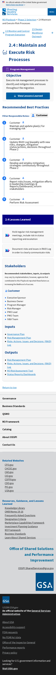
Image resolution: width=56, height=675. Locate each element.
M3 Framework (10, 421)
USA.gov (9, 490)
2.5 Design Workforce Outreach (43, 33)
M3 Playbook (9, 19)
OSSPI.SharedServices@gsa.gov (36, 568)
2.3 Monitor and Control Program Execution (16, 32)
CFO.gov (9, 464)
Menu (51, 11)
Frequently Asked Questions (20, 515)
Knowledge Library (15, 508)
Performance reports (13, 647)
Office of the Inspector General (18, 642)
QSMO (5, 414)
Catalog (6, 429)
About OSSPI (9, 437)
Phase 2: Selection (27, 19)
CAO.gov (9, 472)
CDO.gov (9, 483)
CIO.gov (9, 476)
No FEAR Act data (11, 637)
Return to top (9, 387)
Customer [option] (39, 115)
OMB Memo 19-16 (14, 511)
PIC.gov (9, 487)
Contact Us (8, 444)
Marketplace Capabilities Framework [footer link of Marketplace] (24, 522)
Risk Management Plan (19, 337)
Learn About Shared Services (20, 537)
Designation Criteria (15, 519)
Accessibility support (13, 627)
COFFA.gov (10, 479)
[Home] (9, 14)
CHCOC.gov (11, 468)
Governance (9, 398)
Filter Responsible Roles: (15, 115)
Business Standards (13, 406)
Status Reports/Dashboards (21, 374)
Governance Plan (15, 334)
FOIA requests (10, 632)
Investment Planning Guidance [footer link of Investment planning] (21, 526)
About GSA (8, 622)
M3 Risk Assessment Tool (20, 370)
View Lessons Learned (28, 96)
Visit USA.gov (10, 668)
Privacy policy (9, 652)
